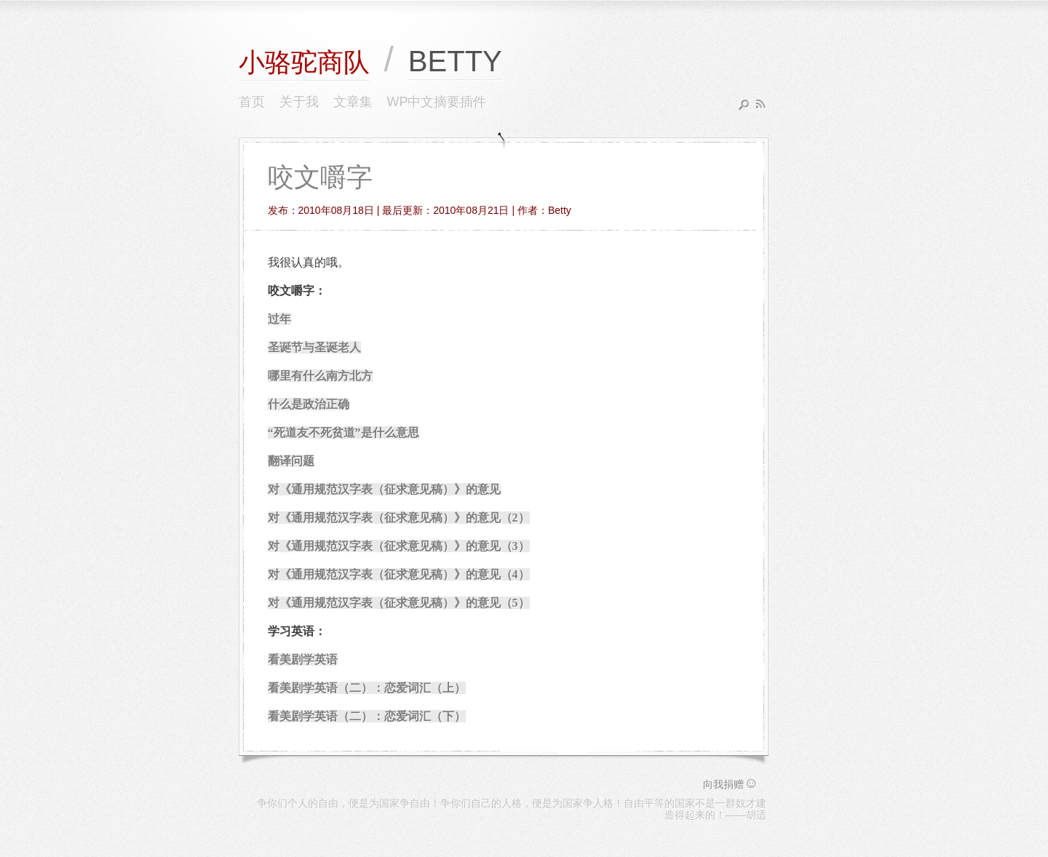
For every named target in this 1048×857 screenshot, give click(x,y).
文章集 (353, 102)
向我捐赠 (730, 784)
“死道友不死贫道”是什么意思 (343, 432)
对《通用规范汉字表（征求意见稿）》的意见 (384, 489)
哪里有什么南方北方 (320, 376)
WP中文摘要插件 (437, 102)
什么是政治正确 (308, 404)
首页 (252, 102)
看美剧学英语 (303, 659)
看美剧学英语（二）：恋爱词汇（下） (367, 716)
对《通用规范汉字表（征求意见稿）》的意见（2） (399, 517)
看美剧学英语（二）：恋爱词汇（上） (367, 688)
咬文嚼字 (320, 177)
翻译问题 (291, 461)
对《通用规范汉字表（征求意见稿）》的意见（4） (399, 574)
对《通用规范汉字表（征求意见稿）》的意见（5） (399, 603)
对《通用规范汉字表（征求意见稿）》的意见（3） (399, 546)
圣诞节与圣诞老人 (314, 347)
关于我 (299, 102)
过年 (279, 319)
